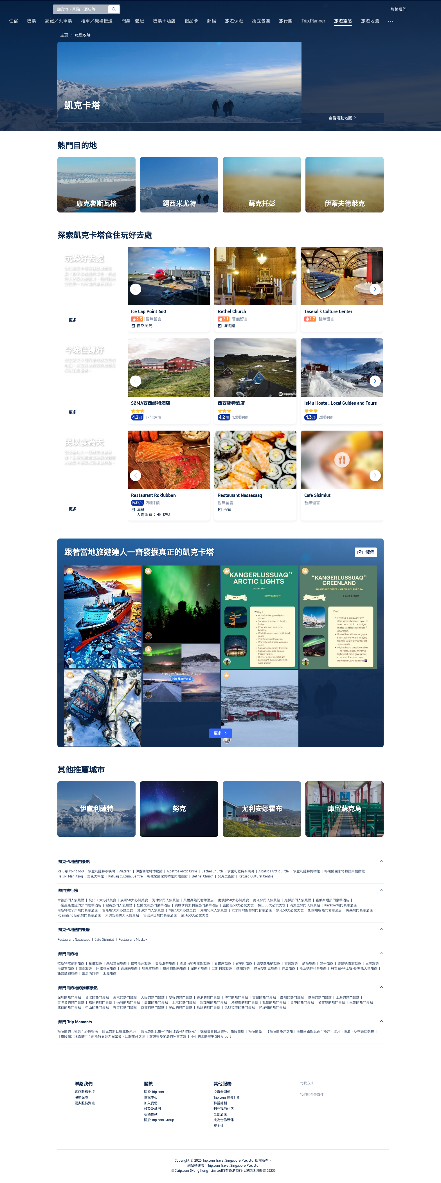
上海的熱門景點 (347, 997)
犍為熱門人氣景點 (118, 905)
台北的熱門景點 (97, 997)
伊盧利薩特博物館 (149, 871)
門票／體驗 (133, 21)
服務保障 (81, 1098)
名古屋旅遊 (222, 963)
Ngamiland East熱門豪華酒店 (79, 915)
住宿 (13, 21)
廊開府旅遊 (199, 969)
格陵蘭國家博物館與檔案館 (344, 871)
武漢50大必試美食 (195, 915)
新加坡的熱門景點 (213, 1003)
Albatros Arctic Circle (182, 871)
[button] (381, 9)
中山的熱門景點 (97, 1008)
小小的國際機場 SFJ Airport (211, 1037)
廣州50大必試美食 (134, 900)
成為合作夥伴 (223, 1120)
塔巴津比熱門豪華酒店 (160, 915)
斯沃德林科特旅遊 (313, 969)
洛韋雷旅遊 (65, 969)
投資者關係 (221, 1092)
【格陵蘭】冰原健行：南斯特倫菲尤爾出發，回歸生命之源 (101, 1037)
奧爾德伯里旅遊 (349, 963)
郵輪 (211, 21)
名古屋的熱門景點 (331, 1003)
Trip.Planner (313, 21)
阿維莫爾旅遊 (106, 969)
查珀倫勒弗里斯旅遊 (195, 963)
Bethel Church (212, 871)
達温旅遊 (288, 969)
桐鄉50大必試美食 (182, 910)
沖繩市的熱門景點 (244, 1003)
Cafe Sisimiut (104, 940)
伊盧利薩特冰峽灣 (101, 871)
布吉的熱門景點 (125, 1008)
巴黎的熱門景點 (361, 1003)
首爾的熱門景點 (264, 997)
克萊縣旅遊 (129, 969)
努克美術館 (95, 876)
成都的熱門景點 (69, 1008)
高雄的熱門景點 (156, 1003)
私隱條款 (151, 1114)
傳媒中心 (151, 1098)
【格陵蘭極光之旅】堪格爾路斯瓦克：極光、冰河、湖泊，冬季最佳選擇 (320, 1031)
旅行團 (285, 21)
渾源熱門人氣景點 (150, 910)
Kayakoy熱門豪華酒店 (340, 905)
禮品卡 (191, 21)
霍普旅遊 (291, 963)
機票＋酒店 (164, 21)
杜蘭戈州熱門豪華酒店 (153, 905)
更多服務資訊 (85, 1103)
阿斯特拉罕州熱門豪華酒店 (77, 910)
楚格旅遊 (309, 963)
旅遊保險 (234, 21)
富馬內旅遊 (90, 974)
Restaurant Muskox (132, 940)
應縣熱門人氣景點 (297, 900)
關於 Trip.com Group (159, 1120)
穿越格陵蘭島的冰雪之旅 (167, 1037)
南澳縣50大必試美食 (233, 900)
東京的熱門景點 (125, 997)
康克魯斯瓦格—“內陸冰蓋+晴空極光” (168, 1031)
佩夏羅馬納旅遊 (268, 963)
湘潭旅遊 (109, 974)
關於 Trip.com (154, 1092)
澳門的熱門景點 (236, 997)
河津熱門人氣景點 (165, 900)
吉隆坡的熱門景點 (70, 1003)
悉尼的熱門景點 (208, 1008)
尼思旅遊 (372, 963)
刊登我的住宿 (223, 1109)
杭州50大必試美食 (102, 900)
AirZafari (125, 871)
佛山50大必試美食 (271, 905)
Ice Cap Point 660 (70, 871)
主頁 (64, 35)
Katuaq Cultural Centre (125, 876)
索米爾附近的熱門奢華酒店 (251, 910)
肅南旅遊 (85, 969)
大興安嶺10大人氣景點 (122, 915)
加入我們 (151, 1103)
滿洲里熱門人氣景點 (305, 905)
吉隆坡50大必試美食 (117, 910)
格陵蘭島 (255, 1031)
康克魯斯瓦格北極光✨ (119, 1031)
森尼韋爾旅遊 (116, 963)
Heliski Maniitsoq (70, 876)
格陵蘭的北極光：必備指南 (77, 1031)
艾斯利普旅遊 (222, 969)
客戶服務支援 (85, 1092)
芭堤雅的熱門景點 (272, 1008)
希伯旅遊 (95, 963)
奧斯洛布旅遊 (165, 963)
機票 (31, 21)
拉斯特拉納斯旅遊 (70, 963)
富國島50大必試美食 (238, 905)
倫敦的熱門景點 (128, 1003)
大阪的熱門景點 (153, 997)
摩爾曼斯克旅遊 (266, 969)
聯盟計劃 (220, 1103)
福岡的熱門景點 (100, 1003)
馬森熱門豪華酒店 (359, 910)
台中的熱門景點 (302, 1003)
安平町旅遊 (243, 963)
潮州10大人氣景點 (213, 910)
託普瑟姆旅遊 (67, 974)
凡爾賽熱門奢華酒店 (198, 900)
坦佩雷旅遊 (150, 969)
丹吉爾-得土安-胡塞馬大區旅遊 (354, 969)
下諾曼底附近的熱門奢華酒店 (79, 905)
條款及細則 (152, 1109)
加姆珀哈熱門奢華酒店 (325, 910)
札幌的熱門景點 (274, 1003)
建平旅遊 (326, 963)
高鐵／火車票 (58, 21)
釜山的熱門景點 (180, 1008)
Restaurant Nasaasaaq (73, 940)
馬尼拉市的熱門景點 (239, 1008)
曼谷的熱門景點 (180, 997)
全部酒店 (220, 1114)
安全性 (218, 1126)
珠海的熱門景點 (320, 997)
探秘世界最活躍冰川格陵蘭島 (222, 1031)
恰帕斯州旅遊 (141, 963)
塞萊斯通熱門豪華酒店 (332, 900)
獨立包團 (261, 21)
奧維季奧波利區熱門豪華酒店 (197, 905)
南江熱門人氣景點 (266, 900)
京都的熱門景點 (153, 1008)
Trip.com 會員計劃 (226, 1098)
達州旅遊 (243, 969)
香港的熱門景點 (208, 997)
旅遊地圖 (370, 21)
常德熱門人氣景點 (70, 900)
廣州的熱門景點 (292, 997)
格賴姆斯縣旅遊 (174, 969)
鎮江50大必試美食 (290, 910)
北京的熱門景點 (184, 1003)
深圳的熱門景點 (69, 997)
